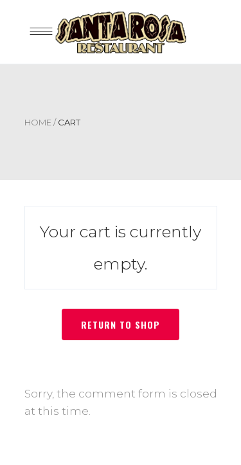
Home (37, 122)
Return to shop (120, 324)
